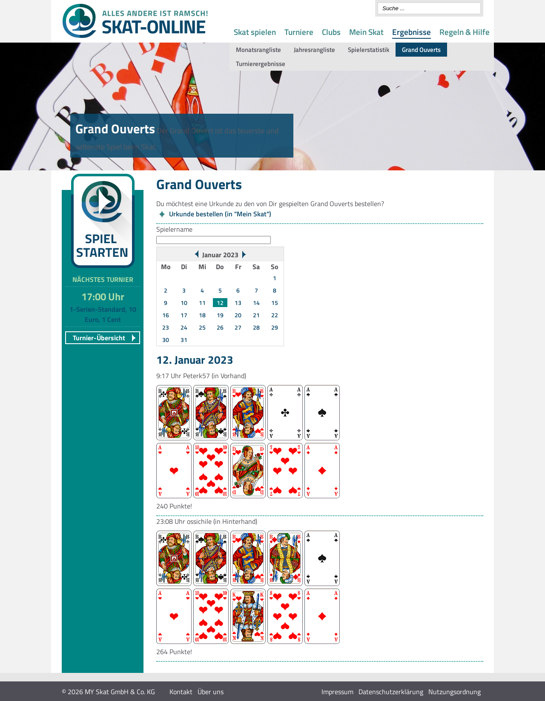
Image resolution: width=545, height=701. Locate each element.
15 (274, 302)
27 (238, 327)
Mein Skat (366, 32)
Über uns (211, 692)
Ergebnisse (411, 32)
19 (220, 314)
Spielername (174, 229)
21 (256, 314)
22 (274, 314)
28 (256, 327)
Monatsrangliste (258, 50)
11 (202, 302)
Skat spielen (255, 32)
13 (238, 302)
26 (220, 327)
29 (274, 327)
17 (184, 314)
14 (256, 302)
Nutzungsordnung (454, 692)
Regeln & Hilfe (464, 32)
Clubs (331, 32)
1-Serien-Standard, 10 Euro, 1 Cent (102, 314)
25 (202, 327)
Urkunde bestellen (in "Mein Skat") (220, 214)
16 (165, 314)
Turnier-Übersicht (99, 338)
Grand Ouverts (421, 50)
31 (184, 339)
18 (202, 314)
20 (238, 314)
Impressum (337, 692)
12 (220, 302)
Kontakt (180, 692)
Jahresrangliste (314, 50)
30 (165, 339)
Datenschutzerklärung (391, 692)
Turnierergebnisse (260, 64)
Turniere (298, 32)
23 (165, 327)
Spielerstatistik (368, 50)
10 (184, 302)
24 (184, 327)
